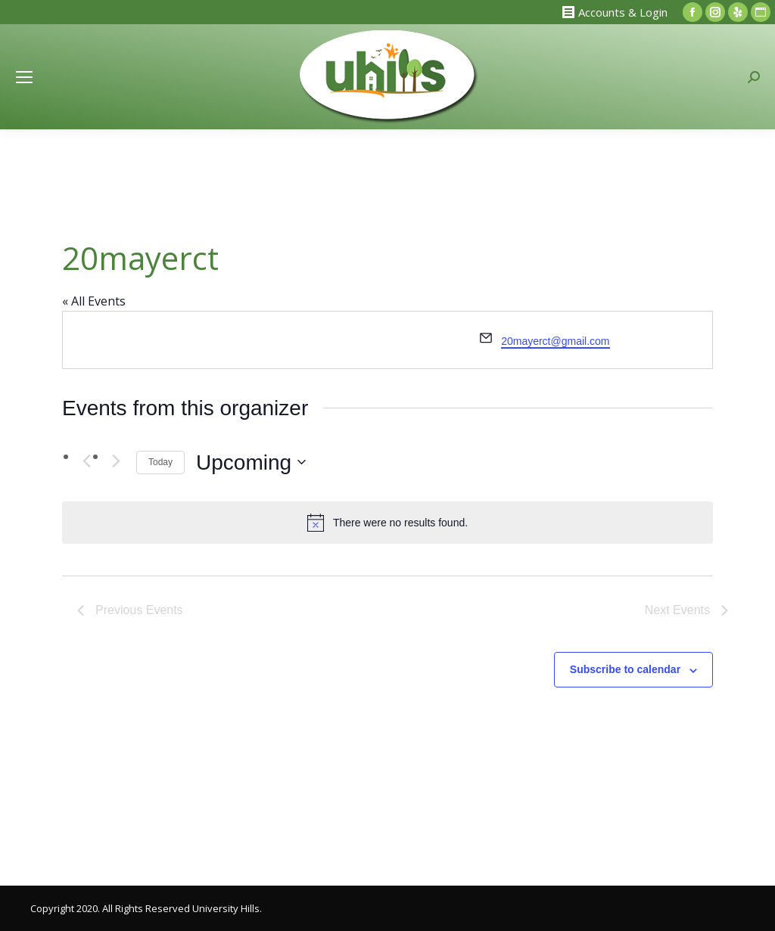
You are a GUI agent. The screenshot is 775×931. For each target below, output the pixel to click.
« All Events (94, 301)
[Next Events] (116, 461)
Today (160, 462)
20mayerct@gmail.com (555, 341)
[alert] (387, 522)
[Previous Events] (86, 461)
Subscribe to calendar (625, 669)
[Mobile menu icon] (24, 77)
